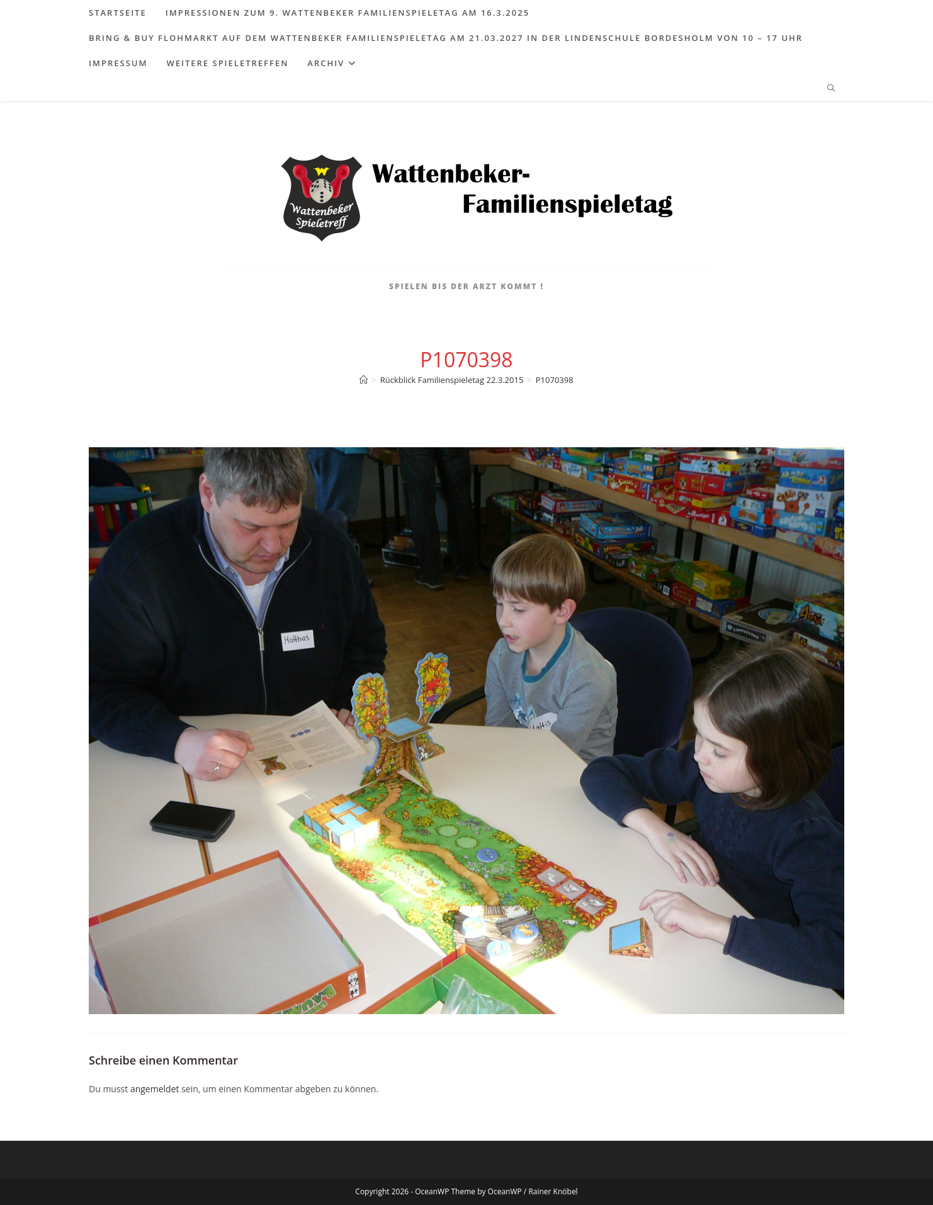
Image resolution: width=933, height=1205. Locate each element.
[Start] (363, 379)
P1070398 (555, 379)
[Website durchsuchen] (831, 89)
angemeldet (154, 1089)
